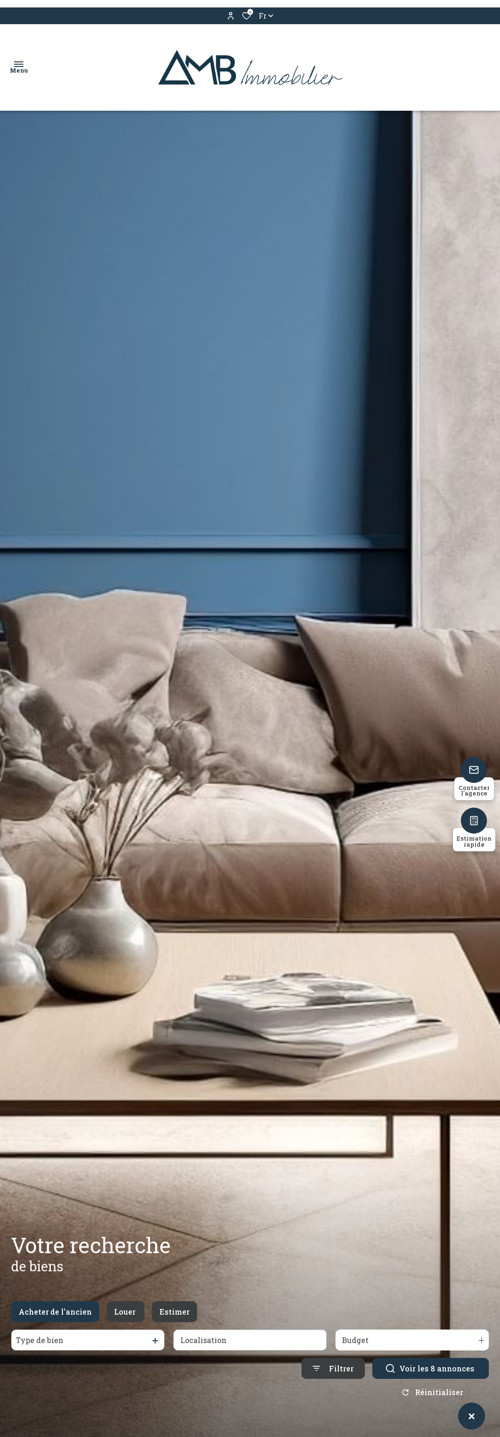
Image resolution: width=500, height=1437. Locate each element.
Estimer (174, 1313)
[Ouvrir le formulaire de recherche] (333, 1370)
